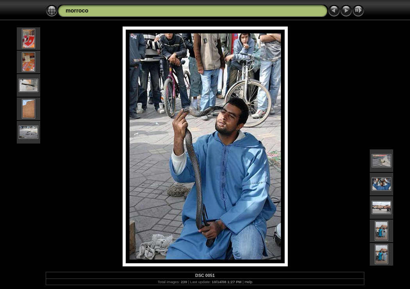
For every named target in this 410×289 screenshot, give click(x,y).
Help (248, 282)
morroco (77, 10)
